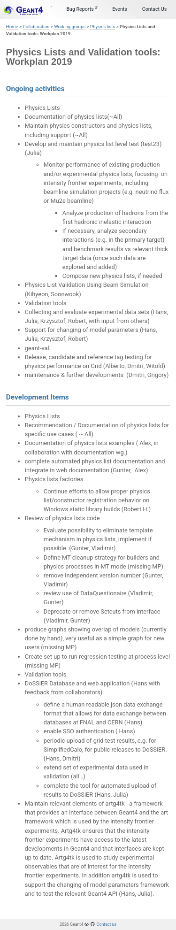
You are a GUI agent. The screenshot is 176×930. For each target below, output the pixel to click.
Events (119, 9)
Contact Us (154, 9)
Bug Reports (81, 9)
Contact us (106, 924)
